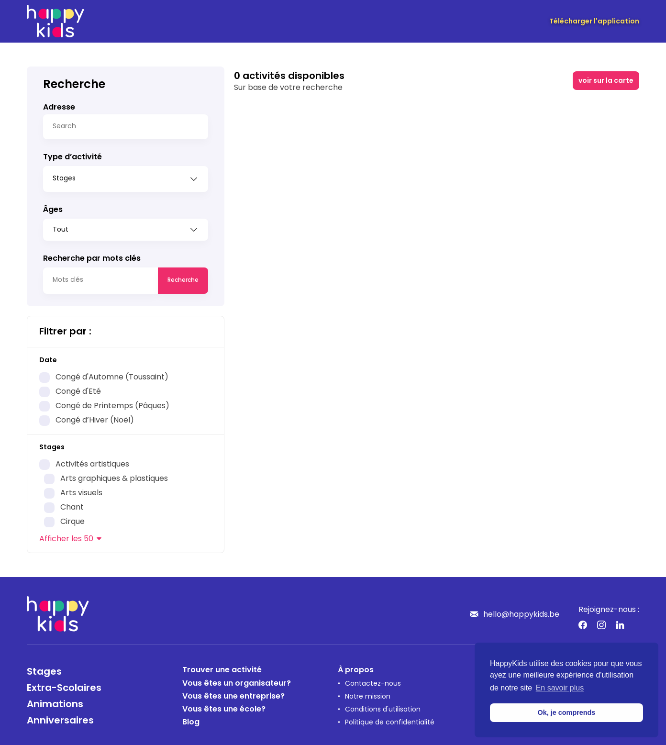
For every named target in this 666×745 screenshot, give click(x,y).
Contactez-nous (373, 680)
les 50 (66, 536)
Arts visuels (81, 490)
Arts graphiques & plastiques (114, 475)
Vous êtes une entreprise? (233, 693)
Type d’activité (72, 157)
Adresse (59, 107)
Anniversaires (60, 718)
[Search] (125, 126)
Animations (55, 701)
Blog (191, 719)
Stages (44, 669)
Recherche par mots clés (92, 255)
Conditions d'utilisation (383, 706)
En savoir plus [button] (560, 688)
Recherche (183, 277)
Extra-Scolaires (64, 685)
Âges (53, 207)
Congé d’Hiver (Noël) (95, 417)
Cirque (72, 519)
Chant (72, 504)
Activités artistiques (92, 461)
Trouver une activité (222, 667)
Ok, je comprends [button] (567, 712)
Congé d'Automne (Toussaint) (112, 374)
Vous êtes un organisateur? (236, 680)
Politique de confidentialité (389, 719)
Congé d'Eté (78, 388)
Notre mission (367, 693)
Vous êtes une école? (224, 706)
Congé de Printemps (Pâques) (112, 403)
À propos (356, 667)
